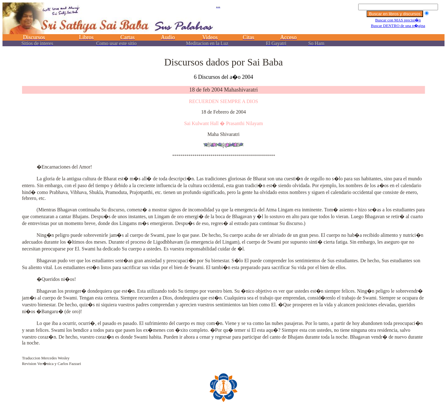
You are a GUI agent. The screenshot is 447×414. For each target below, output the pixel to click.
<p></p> (223, 27)
